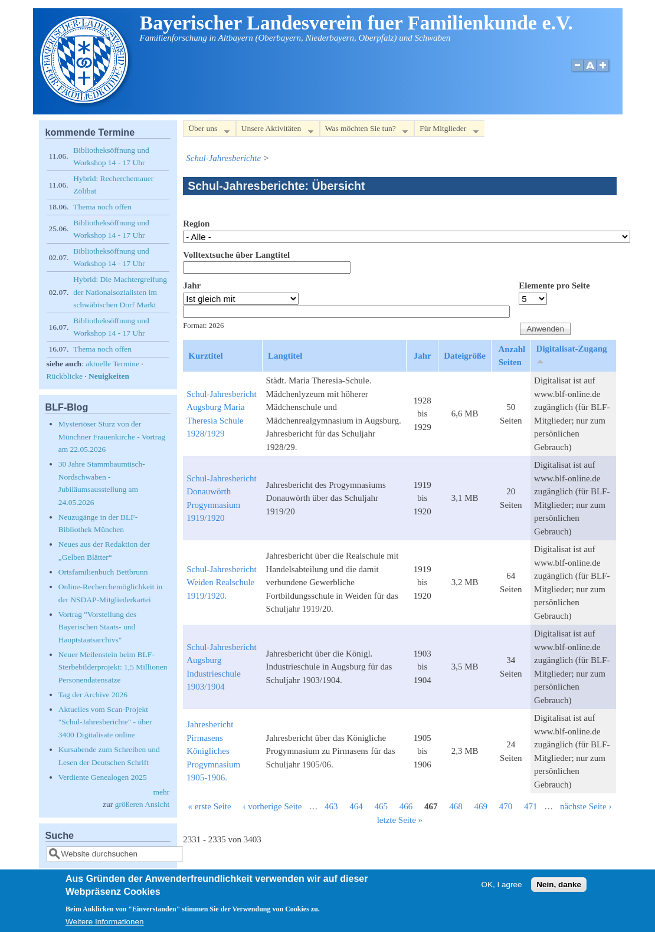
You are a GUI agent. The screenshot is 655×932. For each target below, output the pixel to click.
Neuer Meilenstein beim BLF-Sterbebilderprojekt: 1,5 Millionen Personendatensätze (113, 667)
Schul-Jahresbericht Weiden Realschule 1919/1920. (221, 582)
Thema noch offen (102, 206)
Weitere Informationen (105, 924)
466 (406, 806)
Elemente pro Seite (554, 285)
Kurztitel (205, 355)
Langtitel (285, 355)
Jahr (192, 285)
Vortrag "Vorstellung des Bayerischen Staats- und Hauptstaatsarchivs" (97, 627)
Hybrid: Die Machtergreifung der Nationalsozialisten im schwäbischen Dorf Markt (120, 292)
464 (356, 806)
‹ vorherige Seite (272, 806)
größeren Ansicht (142, 804)
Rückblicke (65, 376)
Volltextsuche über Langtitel (236, 255)
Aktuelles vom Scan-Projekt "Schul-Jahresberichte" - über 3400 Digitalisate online (105, 722)
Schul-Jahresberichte (223, 158)
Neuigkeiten (109, 376)
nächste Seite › (585, 806)
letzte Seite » (400, 820)
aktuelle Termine (112, 363)
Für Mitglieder (446, 130)
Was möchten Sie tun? (364, 130)
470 (506, 806)
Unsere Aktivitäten (274, 130)
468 (456, 806)
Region (196, 223)
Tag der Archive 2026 (92, 694)
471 (531, 806)
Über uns (206, 130)
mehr (161, 791)
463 (331, 806)
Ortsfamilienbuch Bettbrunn (103, 571)
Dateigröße (465, 355)
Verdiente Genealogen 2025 (102, 777)
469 (480, 806)
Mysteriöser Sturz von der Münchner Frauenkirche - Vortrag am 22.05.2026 (111, 436)
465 (381, 806)
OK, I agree (501, 886)
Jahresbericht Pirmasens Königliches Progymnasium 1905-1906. (213, 751)
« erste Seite (209, 806)
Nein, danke (558, 886)
